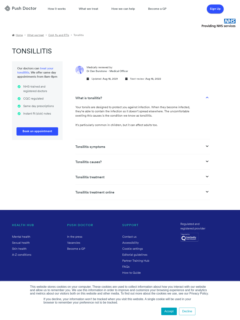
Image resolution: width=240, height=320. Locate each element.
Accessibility (130, 242)
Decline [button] (187, 311)
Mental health (21, 236)
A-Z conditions (21, 254)
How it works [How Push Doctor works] (57, 8)
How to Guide (131, 272)
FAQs (126, 266)
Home (19, 35)
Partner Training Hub (135, 260)
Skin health (19, 248)
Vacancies (73, 242)
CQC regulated (33, 98)
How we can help (123, 8)
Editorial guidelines (134, 254)
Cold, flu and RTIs (58, 35)
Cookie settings (132, 248)
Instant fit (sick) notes (37, 113)
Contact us (129, 236)
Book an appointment (37, 131)
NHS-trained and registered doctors (35, 89)
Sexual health (21, 242)
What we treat (88, 8)
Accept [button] (169, 311)
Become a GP (157, 8)
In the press (74, 236)
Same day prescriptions (38, 106)
